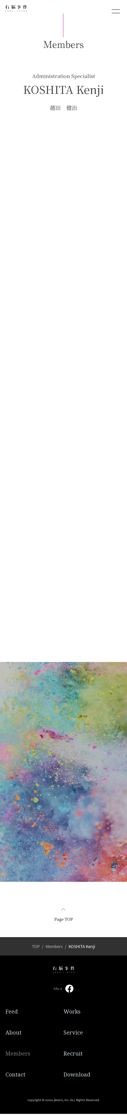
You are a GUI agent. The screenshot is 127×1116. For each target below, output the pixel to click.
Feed (11, 1013)
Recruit (73, 1055)
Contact (15, 1076)
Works (72, 1013)
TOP (36, 949)
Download (77, 1076)
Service (73, 1034)
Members (54, 949)
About (13, 1034)
